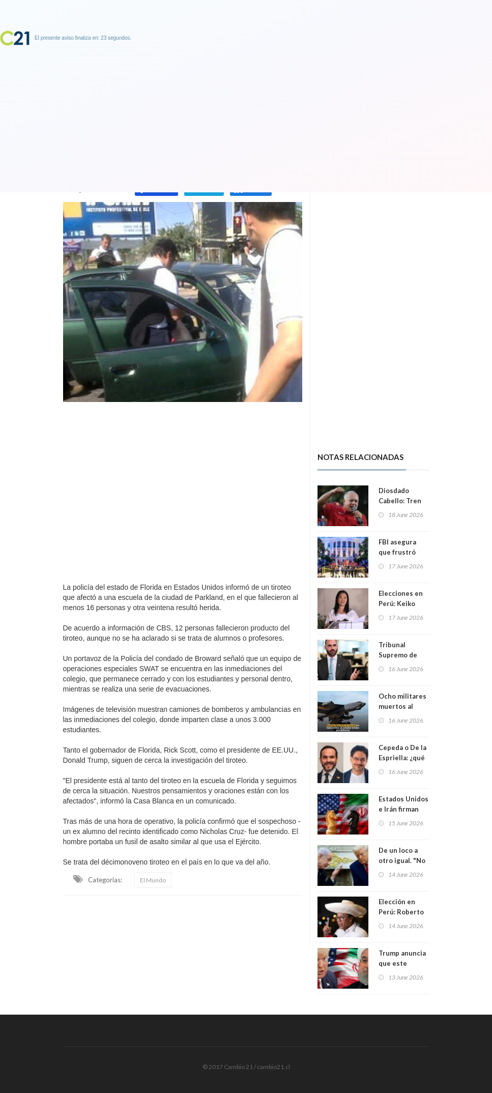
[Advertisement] (182, 489)
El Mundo (153, 880)
